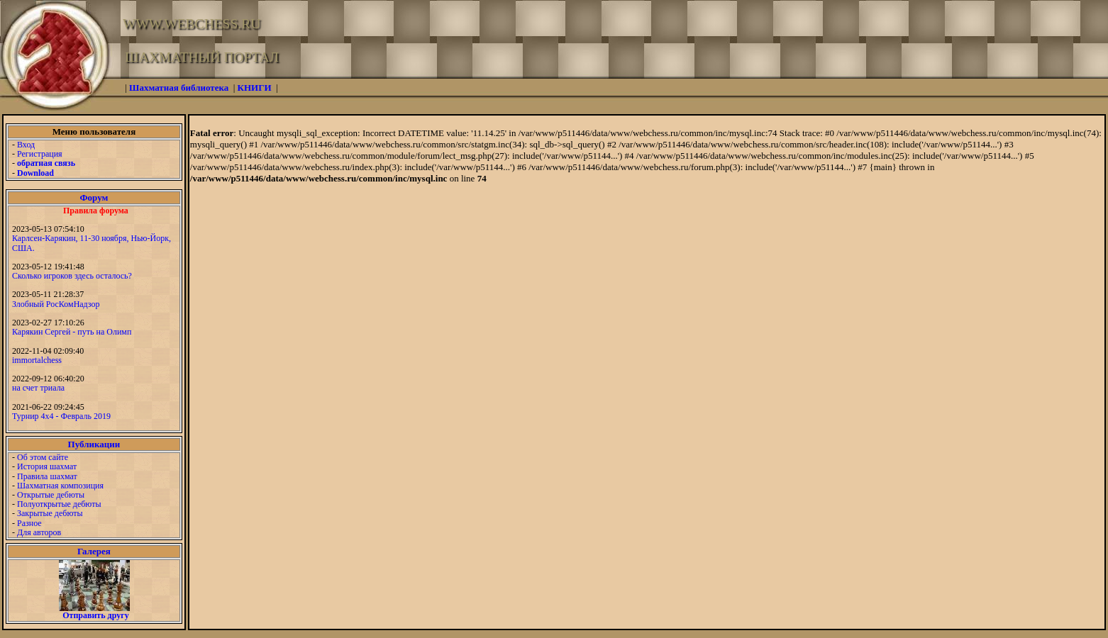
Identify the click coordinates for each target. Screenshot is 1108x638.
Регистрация (39, 154)
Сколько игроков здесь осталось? (72, 276)
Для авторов (39, 532)
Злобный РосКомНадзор (56, 304)
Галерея (94, 551)
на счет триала (38, 388)
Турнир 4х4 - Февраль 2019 (61, 416)
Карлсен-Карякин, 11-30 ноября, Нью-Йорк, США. (91, 242)
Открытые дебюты (50, 495)
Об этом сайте (42, 457)
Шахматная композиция (60, 486)
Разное (29, 523)
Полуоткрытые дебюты (59, 504)
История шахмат (47, 466)
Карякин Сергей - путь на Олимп (71, 332)
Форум (93, 197)
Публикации (94, 444)
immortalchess (37, 360)
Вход (26, 145)
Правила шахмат (47, 476)
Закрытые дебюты (50, 513)
